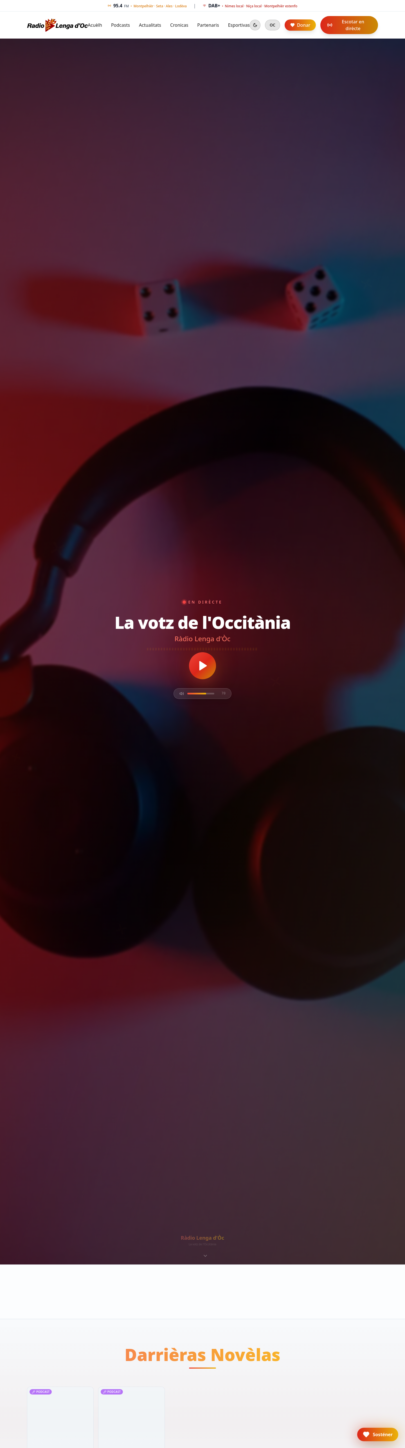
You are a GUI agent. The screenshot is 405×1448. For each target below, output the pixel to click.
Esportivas (239, 25)
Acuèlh (95, 25)
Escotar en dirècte (345, 25)
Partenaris (208, 25)
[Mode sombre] (255, 25)
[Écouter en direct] (202, 665)
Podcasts (120, 25)
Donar (300, 25)
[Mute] (181, 693)
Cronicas (179, 25)
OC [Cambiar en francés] (272, 25)
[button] (377, 1434)
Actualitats (150, 25)
